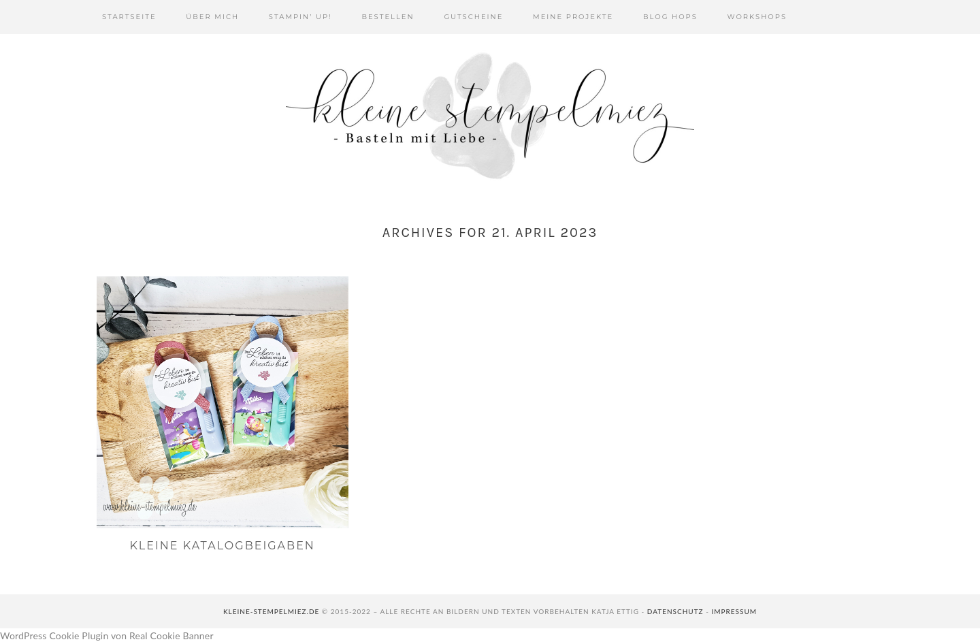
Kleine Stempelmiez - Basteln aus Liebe (490, 116)
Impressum (734, 611)
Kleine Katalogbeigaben (221, 545)
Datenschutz (675, 611)
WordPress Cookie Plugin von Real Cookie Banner (107, 635)
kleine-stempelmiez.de (271, 611)
